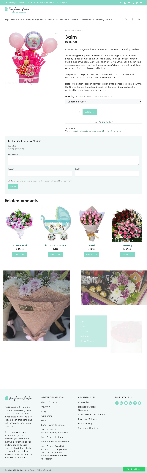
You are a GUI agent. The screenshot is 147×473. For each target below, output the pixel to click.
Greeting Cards (105, 19)
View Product (19, 254)
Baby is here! (80, 131)
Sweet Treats (88, 19)
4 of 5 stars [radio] (19, 149)
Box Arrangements (93, 131)
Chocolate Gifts (108, 131)
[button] (56, 33)
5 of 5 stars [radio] (23, 149)
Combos (75, 19)
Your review (13, 155)
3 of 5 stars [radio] (16, 149)
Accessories (63, 19)
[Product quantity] (74, 112)
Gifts (52, 19)
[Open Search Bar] (139, 19)
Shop (74, 30)
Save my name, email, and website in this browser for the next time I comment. (41, 181)
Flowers (119, 131)
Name (11, 169)
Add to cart (90, 112)
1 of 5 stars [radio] (9, 149)
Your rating (12, 146)
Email (77, 169)
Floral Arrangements (37, 19)
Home (67, 30)
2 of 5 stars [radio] (12, 149)
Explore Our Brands (15, 19)
